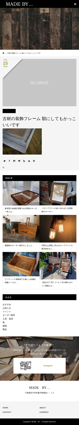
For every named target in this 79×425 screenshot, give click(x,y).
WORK (5, 408)
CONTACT (7, 412)
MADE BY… (39, 387)
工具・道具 (8, 319)
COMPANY (44, 412)
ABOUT (43, 408)
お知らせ (7, 308)
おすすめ (7, 304)
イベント (7, 311)
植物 (5, 326)
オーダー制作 (9, 315)
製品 (5, 329)
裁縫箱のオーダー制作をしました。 (19, 245)
